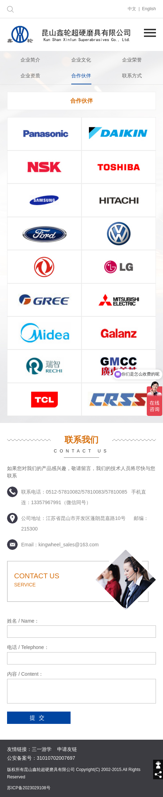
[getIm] (158, 765)
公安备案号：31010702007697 (41, 758)
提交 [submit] (39, 718)
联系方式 (132, 75)
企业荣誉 (132, 60)
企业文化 (81, 60)
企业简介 (30, 60)
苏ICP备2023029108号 (28, 787)
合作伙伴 (81, 75)
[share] (158, 774)
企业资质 (30, 75)
